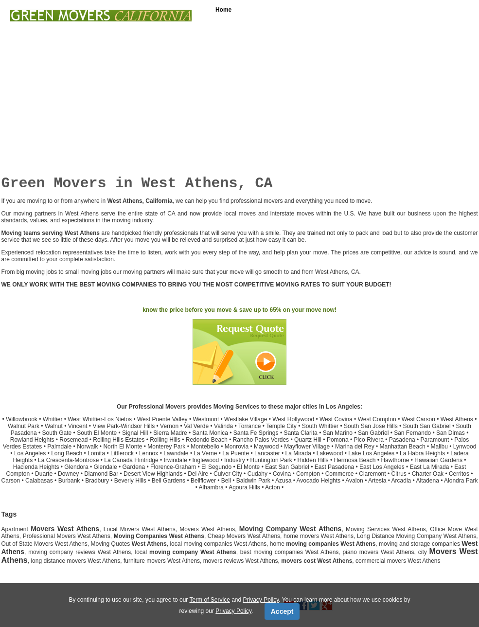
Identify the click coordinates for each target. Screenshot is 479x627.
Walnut (54, 426)
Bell (226, 480)
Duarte (44, 473)
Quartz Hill (307, 439)
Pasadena (402, 439)
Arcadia (401, 480)
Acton (272, 487)
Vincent (78, 426)
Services (263, 9)
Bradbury (97, 480)
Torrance (249, 426)
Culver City (227, 473)
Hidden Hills (313, 460)
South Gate (57, 433)
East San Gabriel (287, 467)
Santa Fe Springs (256, 433)
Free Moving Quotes (409, 9)
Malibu (439, 446)
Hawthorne (395, 460)
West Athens (457, 419)
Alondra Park (461, 480)
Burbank (69, 480)
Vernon (169, 426)
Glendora (76, 467)
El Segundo (216, 467)
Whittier (53, 419)
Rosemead (73, 439)
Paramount (435, 439)
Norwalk (87, 446)
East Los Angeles (382, 467)
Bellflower (203, 480)
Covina (282, 473)
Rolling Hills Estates (118, 439)
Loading (349, 9)
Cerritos (459, 473)
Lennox (148, 453)
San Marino (338, 433)
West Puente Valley (162, 419)
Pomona (338, 439)
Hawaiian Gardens (438, 460)
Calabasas (39, 480)
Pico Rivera (368, 439)
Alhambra (211, 487)
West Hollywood (293, 419)
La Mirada (298, 453)
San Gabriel (373, 433)
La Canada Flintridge (131, 460)
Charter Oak (428, 473)
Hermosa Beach (354, 460)
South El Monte (97, 433)
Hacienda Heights (36, 467)
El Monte (248, 467)
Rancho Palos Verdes (261, 439)
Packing (307, 9)
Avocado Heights (319, 480)
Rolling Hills (165, 439)
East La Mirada (429, 467)
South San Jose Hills (371, 426)
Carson (10, 480)
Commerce (339, 473)
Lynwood (465, 446)
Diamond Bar (101, 473)
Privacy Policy (261, 599)
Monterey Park (166, 446)
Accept (282, 611)
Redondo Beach (207, 439)
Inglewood (205, 460)
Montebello (205, 446)
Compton (308, 473)
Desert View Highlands (153, 473)
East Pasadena (334, 467)
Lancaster (267, 453)
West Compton (377, 419)
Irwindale (175, 460)
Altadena (427, 480)
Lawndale (175, 453)
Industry (234, 460)
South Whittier (320, 426)
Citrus (398, 473)
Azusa (283, 480)
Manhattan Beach (403, 446)
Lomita (96, 453)
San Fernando (412, 433)
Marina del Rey (354, 446)
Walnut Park (23, 426)
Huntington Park (271, 460)
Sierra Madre (170, 433)
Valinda (223, 426)
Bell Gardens (168, 480)
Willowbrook (21, 419)
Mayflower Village (307, 446)
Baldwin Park (253, 480)
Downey (68, 473)
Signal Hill (135, 433)
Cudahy (257, 473)
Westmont (206, 419)
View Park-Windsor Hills (123, 426)
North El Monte (122, 446)
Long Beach (66, 453)
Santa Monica (210, 433)
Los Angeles (30, 453)
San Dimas (450, 433)
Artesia (377, 480)
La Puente (235, 453)
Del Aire (198, 473)
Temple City (281, 426)
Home (223, 9)
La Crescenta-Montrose (68, 460)
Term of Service (209, 599)
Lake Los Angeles (371, 453)
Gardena (134, 467)
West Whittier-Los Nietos (100, 419)
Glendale (105, 467)
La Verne (205, 453)
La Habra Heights (422, 453)
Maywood (266, 446)
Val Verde (196, 426)
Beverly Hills (130, 480)
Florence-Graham (173, 467)
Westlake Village (245, 419)
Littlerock (122, 453)
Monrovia (236, 446)
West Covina (336, 419)
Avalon (354, 480)
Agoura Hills (244, 487)
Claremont (372, 473)
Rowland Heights (32, 439)
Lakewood (330, 453)
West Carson (418, 419)
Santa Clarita (300, 433)
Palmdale (59, 446)
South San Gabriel (427, 426)
